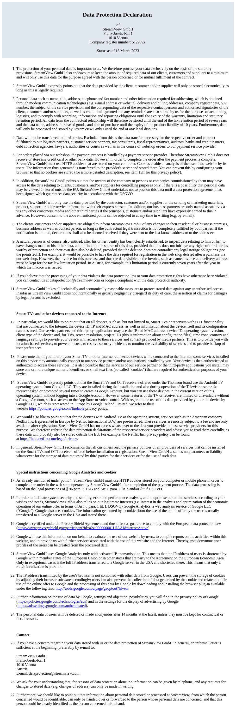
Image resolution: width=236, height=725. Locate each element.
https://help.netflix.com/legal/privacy (48, 439)
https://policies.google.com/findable (56, 408)
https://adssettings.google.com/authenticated (52, 606)
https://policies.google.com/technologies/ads (52, 601)
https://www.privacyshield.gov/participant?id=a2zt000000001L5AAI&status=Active (83, 528)
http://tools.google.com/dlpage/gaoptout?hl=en (92, 588)
